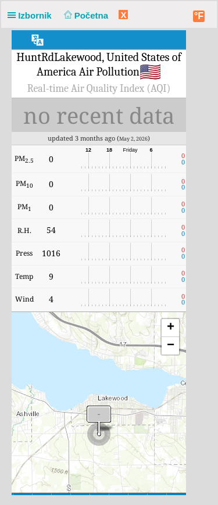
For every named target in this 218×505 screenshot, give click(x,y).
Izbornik (32, 15)
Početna (84, 15)
